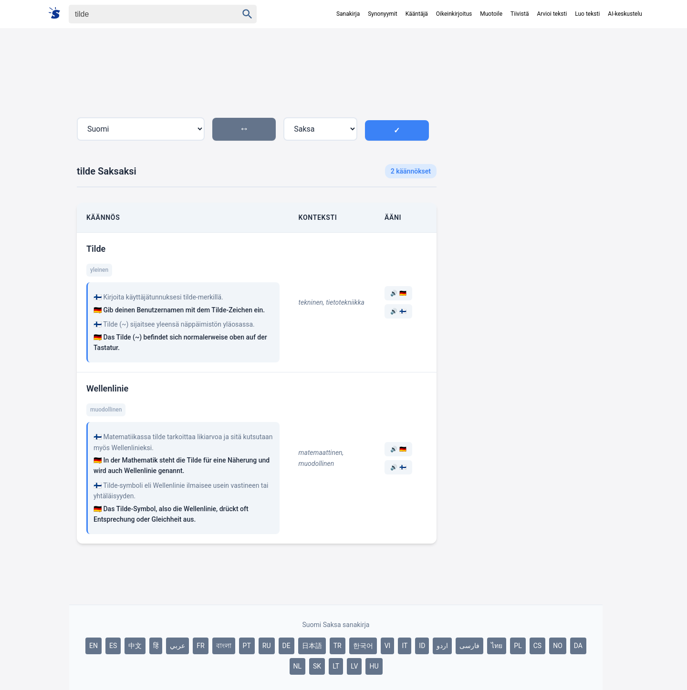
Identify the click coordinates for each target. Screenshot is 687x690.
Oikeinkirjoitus (454, 13)
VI (388, 645)
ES (113, 645)
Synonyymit (382, 13)
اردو (442, 645)
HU (373, 666)
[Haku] (145, 14)
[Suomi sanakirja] (57, 13)
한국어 (363, 645)
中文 (135, 645)
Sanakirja (348, 13)
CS (537, 645)
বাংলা (223, 645)
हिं (155, 645)
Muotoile (491, 13)
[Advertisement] (523, 202)
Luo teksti (587, 13)
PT (247, 645)
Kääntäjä (417, 13)
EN (93, 645)
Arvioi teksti (552, 13)
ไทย (496, 645)
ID (422, 645)
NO (557, 645)
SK (317, 666)
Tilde (95, 249)
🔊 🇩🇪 (398, 293)
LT (336, 666)
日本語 (312, 645)
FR (200, 645)
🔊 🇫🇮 (398, 311)
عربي (177, 645)
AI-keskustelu (625, 13)
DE (286, 645)
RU (266, 645)
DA (578, 645)
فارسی (469, 645)
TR (337, 645)
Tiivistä (519, 13)
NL (297, 666)
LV (354, 666)
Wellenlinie (107, 388)
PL (517, 645)
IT (404, 645)
